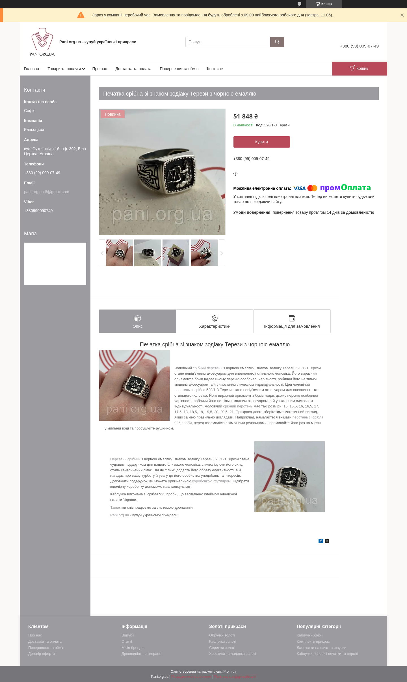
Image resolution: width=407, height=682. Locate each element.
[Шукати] (277, 42)
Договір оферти (41, 653)
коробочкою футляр (209, 481)
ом (228, 481)
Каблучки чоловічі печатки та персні (327, 653)
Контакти (215, 68)
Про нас (99, 68)
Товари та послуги (64, 68)
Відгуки (128, 635)
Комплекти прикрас (313, 641)
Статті (127, 641)
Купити (261, 142)
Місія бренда (133, 648)
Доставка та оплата (133, 68)
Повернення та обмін (179, 68)
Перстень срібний (125, 459)
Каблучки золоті (222, 641)
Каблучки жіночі (310, 635)
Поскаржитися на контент (191, 677)
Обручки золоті (222, 635)
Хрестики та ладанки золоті (232, 653)
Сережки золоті (222, 648)
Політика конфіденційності (235, 677)
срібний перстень (207, 368)
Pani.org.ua (119, 515)
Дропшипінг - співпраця (141, 653)
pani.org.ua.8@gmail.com (46, 191)
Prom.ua (230, 672)
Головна (31, 68)
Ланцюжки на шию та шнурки (321, 648)
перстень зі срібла (189, 390)
